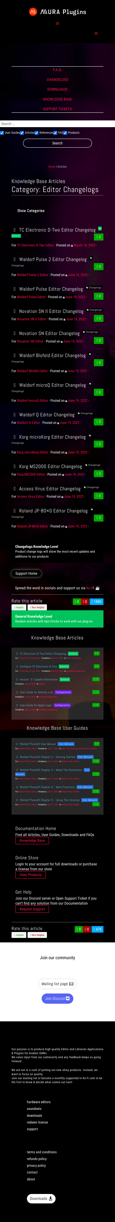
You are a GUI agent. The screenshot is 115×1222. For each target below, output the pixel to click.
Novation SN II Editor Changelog (48, 311)
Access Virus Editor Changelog (46, 488)
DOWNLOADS (57, 89)
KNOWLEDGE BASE (57, 99)
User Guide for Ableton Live (34, 692)
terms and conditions (42, 1152)
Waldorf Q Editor (28, 423)
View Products (30, 875)
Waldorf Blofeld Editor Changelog (49, 355)
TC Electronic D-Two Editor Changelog (54, 230)
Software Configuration (48, 697)
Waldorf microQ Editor (32, 401)
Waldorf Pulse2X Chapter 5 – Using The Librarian (47, 800)
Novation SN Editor (30, 341)
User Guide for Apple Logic (33, 705)
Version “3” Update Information (36, 679)
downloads (34, 1116)
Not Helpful (37, 607)
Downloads (38, 1198)
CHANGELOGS (57, 79)
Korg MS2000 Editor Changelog (47, 466)
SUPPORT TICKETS (57, 109)
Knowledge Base (32, 840)
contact (32, 1172)
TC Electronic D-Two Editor (35, 245)
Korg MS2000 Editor (31, 474)
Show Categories (31, 210)
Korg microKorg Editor (32, 452)
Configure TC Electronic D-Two (36, 666)
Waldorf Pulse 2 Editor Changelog (49, 259)
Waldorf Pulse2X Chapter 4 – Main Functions (45, 787)
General (73, 653)
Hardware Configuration (75, 671)
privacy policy (36, 1166)
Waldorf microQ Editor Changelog (49, 385)
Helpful (19, 607)
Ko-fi (89, 588)
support (32, 1129)
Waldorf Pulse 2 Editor (32, 275)
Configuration (63, 692)
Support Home (26, 573)
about (31, 1179)
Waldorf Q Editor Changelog (43, 414)
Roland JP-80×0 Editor (32, 526)
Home (51, 166)
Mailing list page (55, 983)
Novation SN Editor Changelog (46, 333)
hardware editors (39, 1102)
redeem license (37, 1122)
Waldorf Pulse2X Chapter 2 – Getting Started (45, 757)
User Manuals (66, 744)
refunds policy (37, 1159)
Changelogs (95, 287)
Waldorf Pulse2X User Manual (35, 744)
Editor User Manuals (69, 748)
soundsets (34, 1109)
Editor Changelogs (73, 658)
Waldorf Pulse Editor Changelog (47, 289)
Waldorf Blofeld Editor (32, 371)
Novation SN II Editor (31, 319)
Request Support (32, 909)
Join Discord (55, 998)
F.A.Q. (57, 70)
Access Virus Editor (30, 497)
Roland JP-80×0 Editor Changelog (50, 510)
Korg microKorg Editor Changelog (49, 437)
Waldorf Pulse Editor (31, 297)
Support (42, 684)
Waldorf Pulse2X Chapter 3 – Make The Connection (48, 770)
